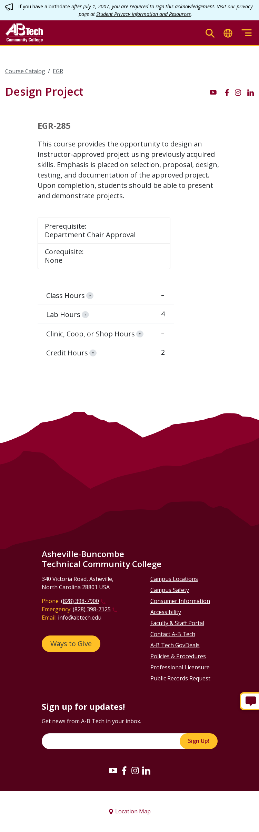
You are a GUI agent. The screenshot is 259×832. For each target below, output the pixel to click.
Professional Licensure (180, 667)
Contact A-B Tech (172, 634)
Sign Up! (198, 741)
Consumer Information (180, 601)
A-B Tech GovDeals (175, 645)
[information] (89, 295)
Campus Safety (169, 590)
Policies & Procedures (178, 656)
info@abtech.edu (79, 617)
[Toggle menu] (246, 33)
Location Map (133, 811)
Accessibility (165, 612)
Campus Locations (174, 579)
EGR (58, 71)
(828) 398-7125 (92, 609)
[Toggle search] (210, 33)
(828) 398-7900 (80, 601)
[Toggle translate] (228, 33)
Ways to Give (71, 643)
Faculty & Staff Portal (177, 623)
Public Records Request (180, 678)
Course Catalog (25, 71)
